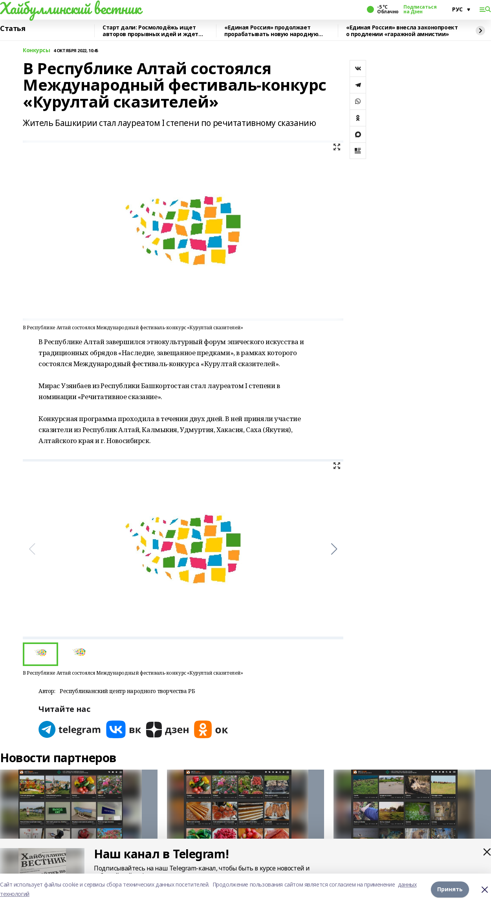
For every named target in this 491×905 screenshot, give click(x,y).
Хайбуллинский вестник (70, 8)
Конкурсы (36, 50)
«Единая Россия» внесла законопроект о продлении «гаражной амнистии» (402, 30)
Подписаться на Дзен (419, 9)
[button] (334, 549)
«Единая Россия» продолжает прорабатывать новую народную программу (271, 30)
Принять (450, 889)
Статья (12, 28)
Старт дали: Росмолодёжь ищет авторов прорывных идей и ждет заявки (150, 30)
